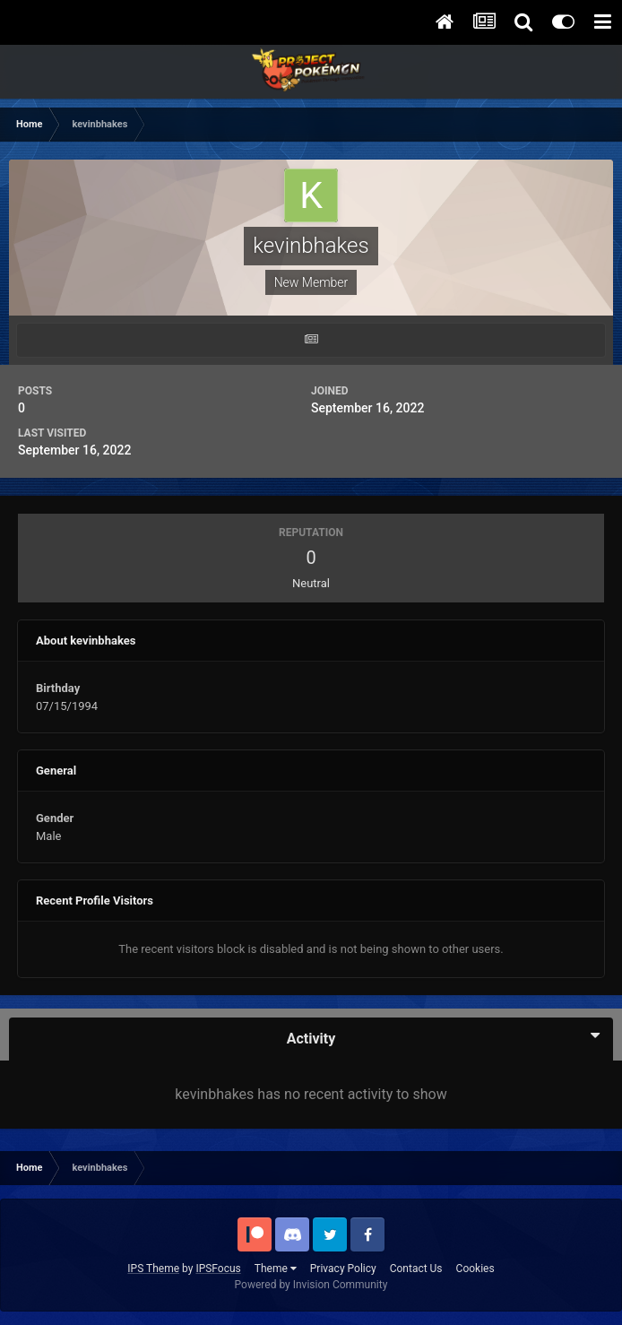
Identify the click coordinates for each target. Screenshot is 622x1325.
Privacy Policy (343, 1268)
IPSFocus (217, 1268)
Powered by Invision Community (311, 1284)
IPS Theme (153, 1268)
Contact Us (416, 1268)
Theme (276, 1268)
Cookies (475, 1268)
